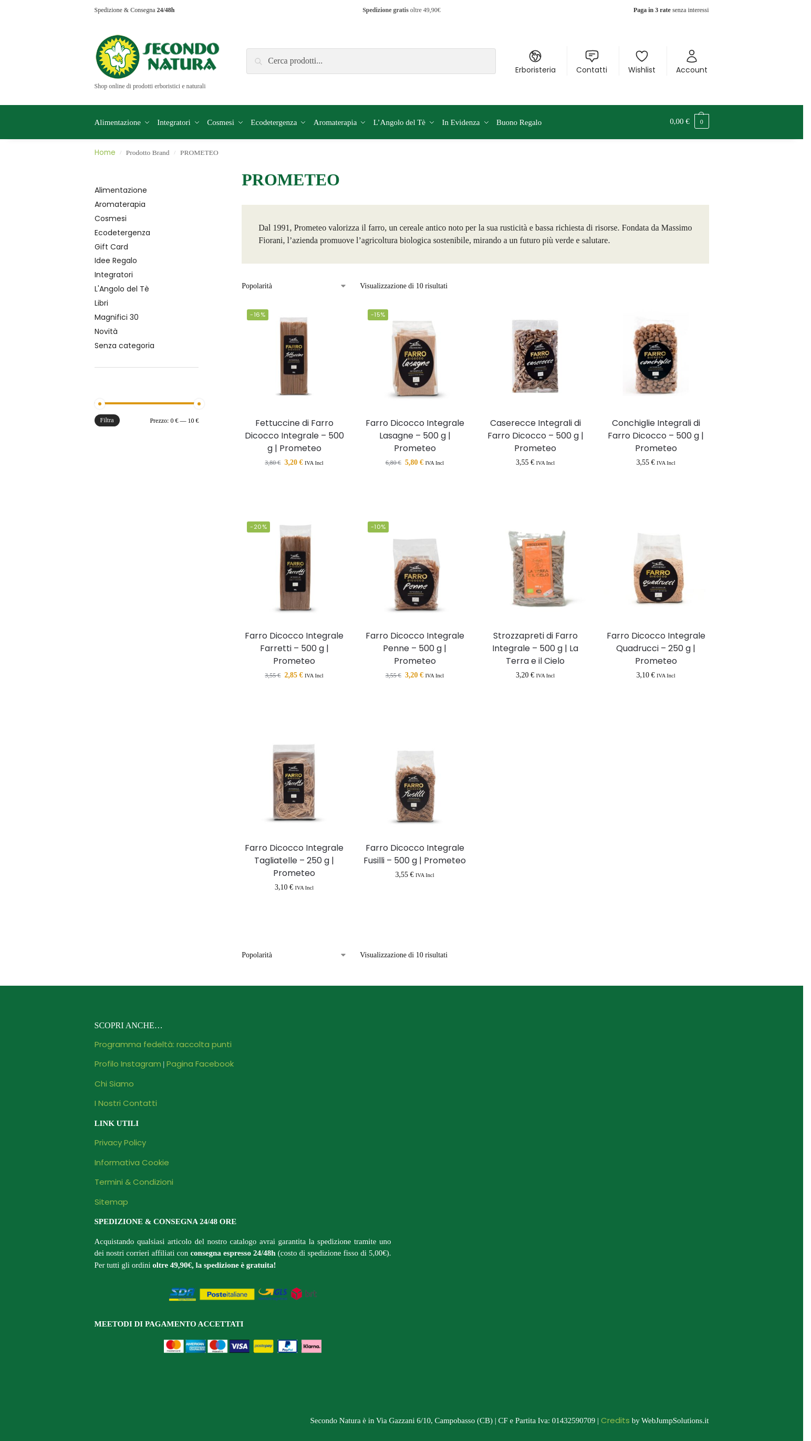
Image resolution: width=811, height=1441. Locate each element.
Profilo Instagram (128, 1061)
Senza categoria (124, 343)
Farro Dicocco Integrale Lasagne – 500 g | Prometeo (415, 433)
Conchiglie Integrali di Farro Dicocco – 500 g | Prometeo (656, 433)
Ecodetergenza (122, 230)
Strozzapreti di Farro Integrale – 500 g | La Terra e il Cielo (535, 645)
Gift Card (111, 244)
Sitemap (111, 1199)
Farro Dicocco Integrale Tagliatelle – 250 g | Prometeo (294, 857)
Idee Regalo (116, 258)
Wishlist (642, 62)
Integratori (114, 272)
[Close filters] (202, 171)
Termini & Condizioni (134, 1179)
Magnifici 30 (117, 314)
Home (105, 150)
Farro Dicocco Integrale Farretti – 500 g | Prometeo (294, 645)
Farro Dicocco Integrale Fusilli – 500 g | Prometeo (414, 851)
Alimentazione (121, 187)
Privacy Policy (120, 1139)
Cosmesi (111, 216)
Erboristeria (535, 62)
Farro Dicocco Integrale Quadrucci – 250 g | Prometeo (656, 645)
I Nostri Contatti (126, 1100)
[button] (689, 121)
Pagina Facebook (200, 1061)
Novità (106, 328)
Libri (101, 300)
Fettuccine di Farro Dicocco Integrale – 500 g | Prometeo (294, 433)
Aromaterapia (120, 201)
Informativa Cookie (132, 1159)
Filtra (107, 418)
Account (692, 62)
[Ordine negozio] (294, 283)
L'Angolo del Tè (122, 286)
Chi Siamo (114, 1081)
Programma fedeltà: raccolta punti (163, 1041)
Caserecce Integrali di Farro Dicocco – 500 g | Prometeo (535, 433)
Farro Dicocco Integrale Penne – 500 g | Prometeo (415, 645)
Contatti (591, 62)
